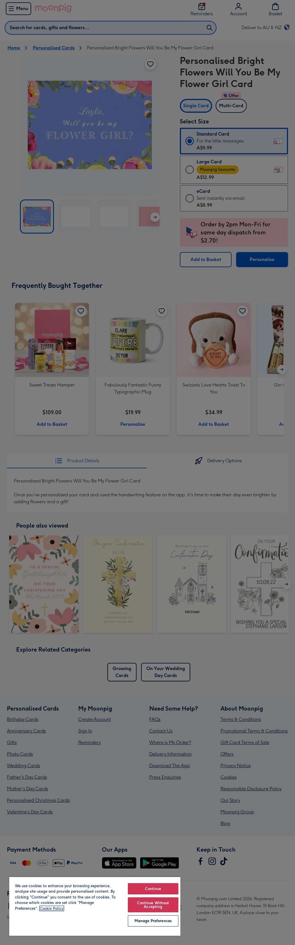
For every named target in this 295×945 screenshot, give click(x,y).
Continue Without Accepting (153, 905)
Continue (153, 889)
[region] (94, 906)
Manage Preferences (153, 921)
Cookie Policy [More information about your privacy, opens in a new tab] (52, 908)
